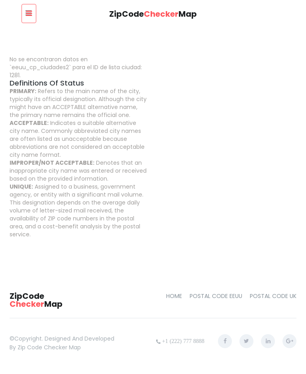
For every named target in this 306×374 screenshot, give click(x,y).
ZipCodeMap (153, 13)
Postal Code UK (273, 296)
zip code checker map (49, 347)
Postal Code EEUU (216, 296)
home (174, 296)
